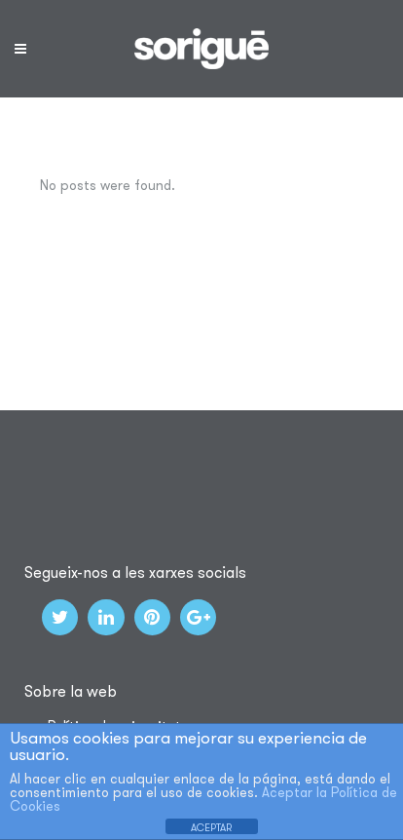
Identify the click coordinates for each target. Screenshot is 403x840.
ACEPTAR (211, 827)
